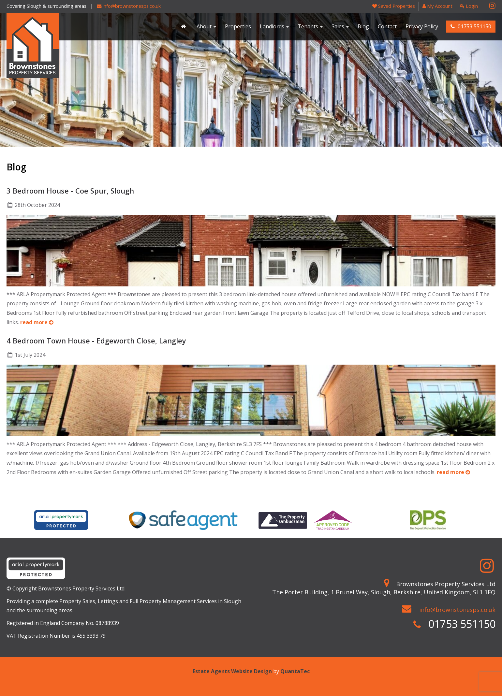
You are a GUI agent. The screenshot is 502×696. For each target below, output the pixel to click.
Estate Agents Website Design (232, 671)
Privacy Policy (422, 26)
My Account (437, 6)
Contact (387, 26)
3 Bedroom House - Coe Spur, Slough (70, 191)
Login (469, 6)
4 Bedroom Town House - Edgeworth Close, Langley (96, 340)
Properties (238, 26)
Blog (363, 26)
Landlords (274, 26)
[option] (61, 520)
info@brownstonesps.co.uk (129, 6)
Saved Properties (393, 6)
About (206, 26)
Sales (340, 26)
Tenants (310, 26)
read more (36, 322)
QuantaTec (295, 671)
